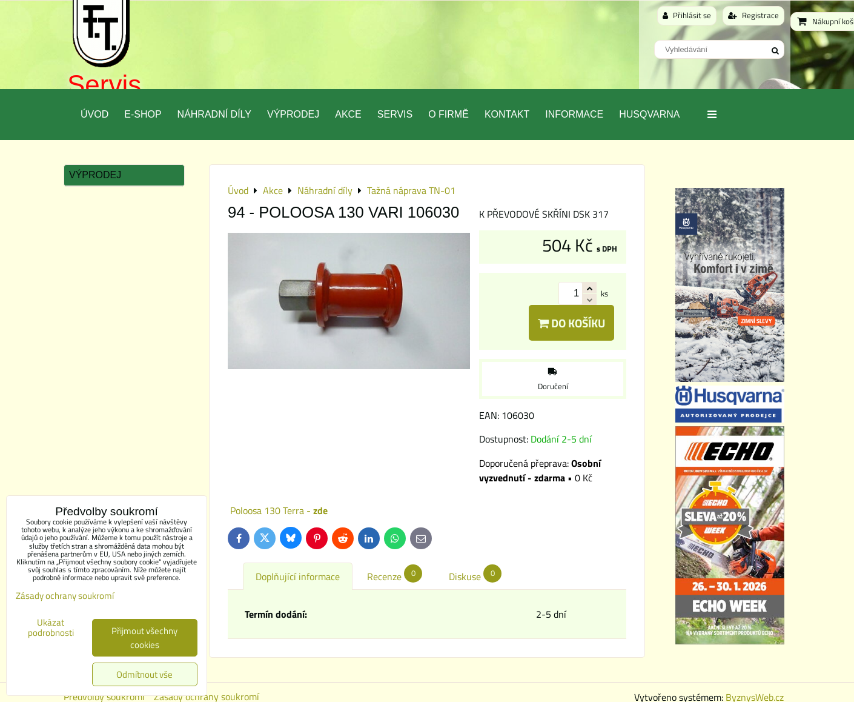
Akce (348, 114)
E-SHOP (142, 114)
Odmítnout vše (144, 674)
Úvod (94, 114)
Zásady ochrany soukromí (65, 596)
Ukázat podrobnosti (51, 628)
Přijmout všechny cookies (144, 638)
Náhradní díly (214, 114)
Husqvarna (649, 114)
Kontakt (507, 114)
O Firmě (448, 114)
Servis (104, 84)
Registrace (753, 15)
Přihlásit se (687, 15)
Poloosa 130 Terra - (279, 510)
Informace (574, 114)
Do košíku (571, 323)
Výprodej (293, 114)
